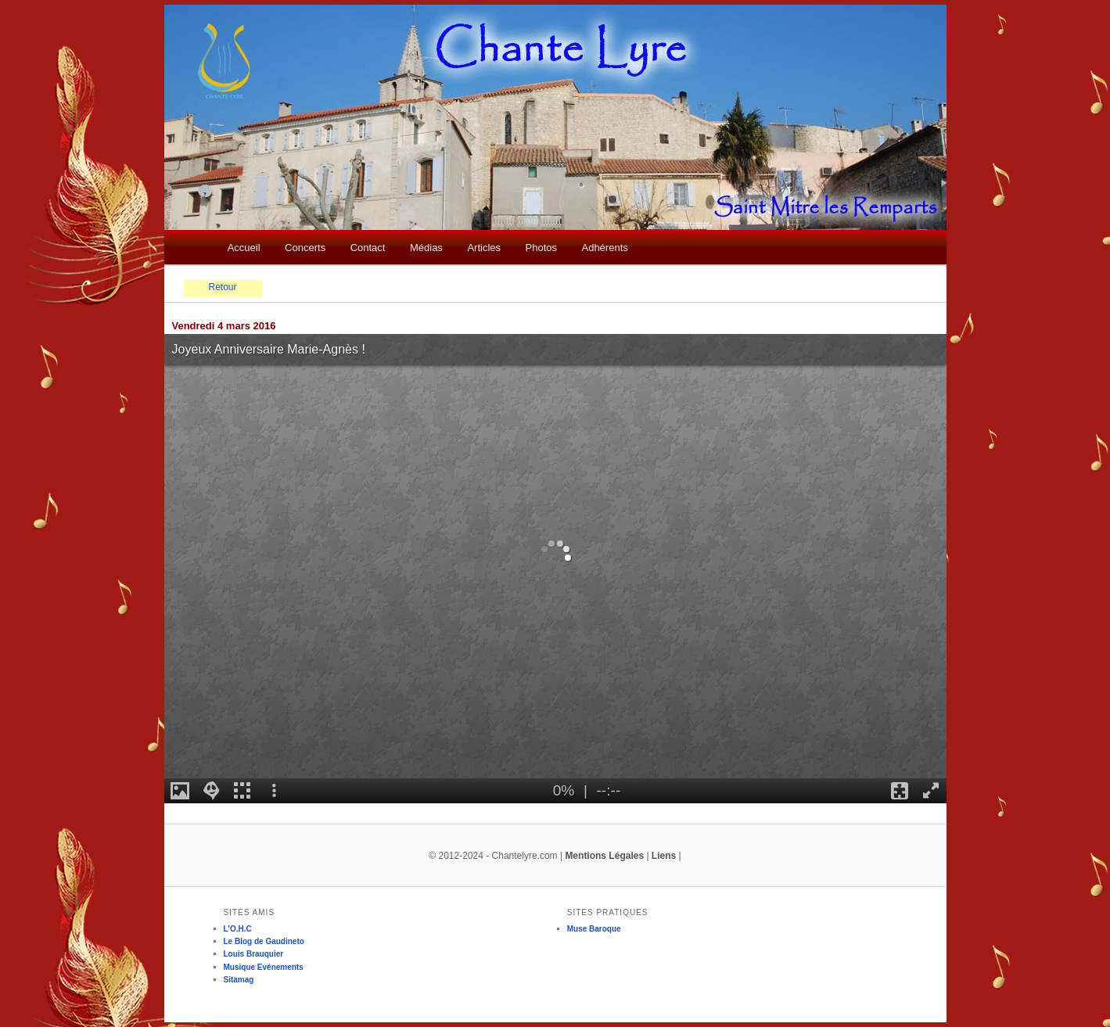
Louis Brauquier (254, 954)
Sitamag (239, 979)
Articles (484, 247)
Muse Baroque (594, 929)
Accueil (244, 247)
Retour (222, 287)
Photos (541, 247)
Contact (368, 247)
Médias (426, 247)
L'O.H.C (238, 929)
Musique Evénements (264, 967)
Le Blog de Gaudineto (264, 941)
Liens (664, 855)
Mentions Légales (604, 855)
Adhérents (604, 247)
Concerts (305, 247)
